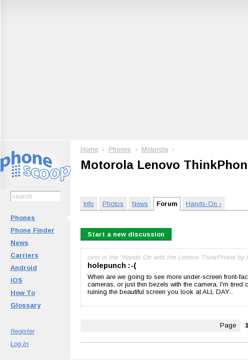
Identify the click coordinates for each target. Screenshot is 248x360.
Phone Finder (32, 230)
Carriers (24, 255)
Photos (113, 204)
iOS (16, 280)
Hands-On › (204, 204)
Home (89, 149)
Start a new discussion (126, 234)
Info (89, 204)
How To (22, 292)
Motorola (155, 149)
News (19, 242)
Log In (19, 344)
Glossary (25, 305)
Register (22, 331)
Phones (22, 218)
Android (23, 268)
